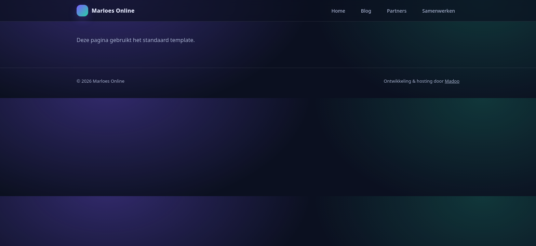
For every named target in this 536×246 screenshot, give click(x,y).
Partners (396, 11)
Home (338, 11)
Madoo (452, 81)
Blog (366, 11)
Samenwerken (438, 11)
